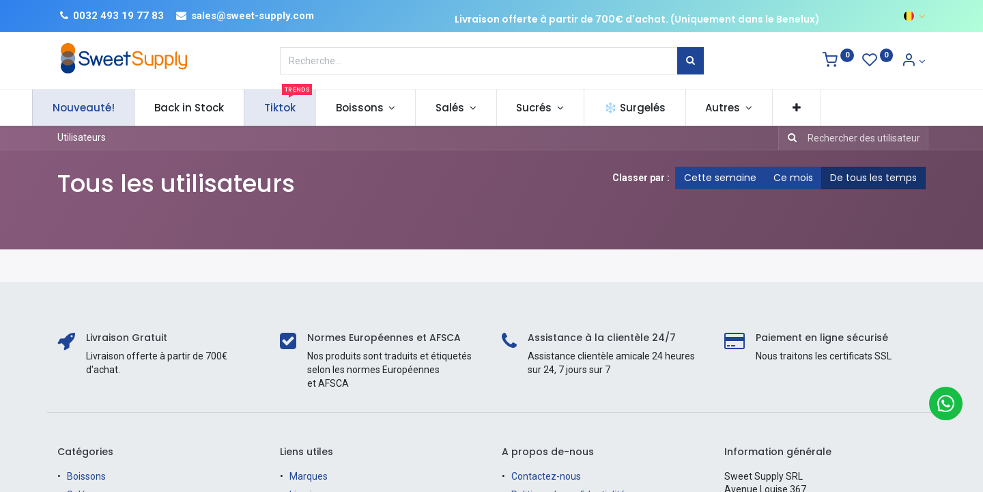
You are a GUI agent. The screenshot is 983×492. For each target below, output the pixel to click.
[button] (822, 108)
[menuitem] (109, 108)
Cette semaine (720, 177)
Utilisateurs (81, 137)
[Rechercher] (690, 60)
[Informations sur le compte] (913, 61)
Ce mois (793, 177)
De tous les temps (873, 177)
